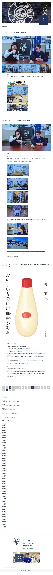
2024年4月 (4, 465)
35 (48, 387)
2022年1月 (4, 504)
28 (26, 387)
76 (10, 389)
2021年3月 (4, 514)
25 (16, 387)
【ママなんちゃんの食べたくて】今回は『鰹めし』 (11, 401)
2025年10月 (4, 435)
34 (45, 387)
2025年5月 (4, 443)
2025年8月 (4, 438)
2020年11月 (4, 521)
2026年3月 (4, 427)
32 (38, 387)
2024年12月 (4, 452)
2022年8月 (4, 496)
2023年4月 (4, 483)
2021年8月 (4, 508)
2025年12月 (4, 432)
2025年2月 (4, 448)
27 (22, 387)
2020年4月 (4, 526)
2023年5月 (4, 481)
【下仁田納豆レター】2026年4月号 (8, 417)
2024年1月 (4, 468)
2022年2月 (4, 503)
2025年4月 (4, 445)
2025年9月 (4, 437)
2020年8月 (4, 524)
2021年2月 (4, 516)
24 (13, 387)
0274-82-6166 (28, 545)
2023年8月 (4, 476)
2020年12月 (4, 519)
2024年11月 (4, 453)
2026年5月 (4, 424)
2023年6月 (4, 480)
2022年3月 (4, 501)
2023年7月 (4, 478)
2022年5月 (4, 499)
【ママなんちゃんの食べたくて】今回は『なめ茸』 (11, 405)
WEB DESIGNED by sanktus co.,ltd (26, 570)
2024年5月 (4, 463)
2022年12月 (4, 489)
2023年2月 (4, 486)
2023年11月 (4, 471)
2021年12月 (4, 506)
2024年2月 (4, 466)
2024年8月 (4, 458)
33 (41, 387)
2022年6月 (4, 498)
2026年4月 (4, 425)
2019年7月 (4, 527)
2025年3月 (4, 447)
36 (3, 389)
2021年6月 (4, 511)
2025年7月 (4, 440)
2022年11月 (4, 491)
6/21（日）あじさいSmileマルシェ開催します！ (10, 413)
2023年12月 (4, 470)
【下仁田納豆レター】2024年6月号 (17, 32)
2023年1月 (4, 488)
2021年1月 (4, 517)
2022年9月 (4, 494)
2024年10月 (4, 455)
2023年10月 (4, 473)
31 (35, 387)
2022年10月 (4, 493)
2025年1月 (4, 450)
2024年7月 (4, 460)
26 (19, 387)
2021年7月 (4, 509)
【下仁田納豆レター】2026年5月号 (8, 409)
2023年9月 (4, 475)
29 (29, 387)
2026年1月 (4, 430)
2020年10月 (4, 522)
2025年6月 (4, 442)
